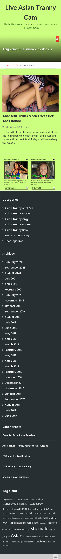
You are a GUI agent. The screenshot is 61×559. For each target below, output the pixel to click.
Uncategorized (14, 241)
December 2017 (14, 383)
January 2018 (13, 377)
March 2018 (12, 366)
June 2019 (11, 328)
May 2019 (10, 333)
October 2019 (13, 306)
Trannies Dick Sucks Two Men (19, 435)
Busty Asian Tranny (17, 235)
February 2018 (13, 372)
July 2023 (11, 278)
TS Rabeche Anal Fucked (16, 456)
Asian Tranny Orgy (16, 219)
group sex (6, 537)
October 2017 (13, 394)
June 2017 (11, 416)
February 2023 (14, 289)
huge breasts (7, 500)
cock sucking (7, 529)
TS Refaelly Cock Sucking (16, 466)
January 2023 (13, 295)
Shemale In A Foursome (15, 476)
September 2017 (15, 399)
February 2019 (13, 350)
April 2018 (11, 361)
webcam (29, 504)
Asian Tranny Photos (18, 224)
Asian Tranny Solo (16, 230)
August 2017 (12, 405)
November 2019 (14, 300)
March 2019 (12, 344)
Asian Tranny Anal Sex (19, 208)
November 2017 (14, 388)
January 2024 (14, 262)
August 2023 (13, 273)
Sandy (4, 518)
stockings (38, 499)
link (58, 508)
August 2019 (12, 317)
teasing (22, 504)
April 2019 (11, 339)
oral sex (5, 545)
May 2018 (10, 355)
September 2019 (15, 311)
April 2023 (11, 284)
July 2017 (10, 410)
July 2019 (10, 322)
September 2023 (15, 267)
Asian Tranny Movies (18, 213)
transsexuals (10, 503)
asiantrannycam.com (23, 499)
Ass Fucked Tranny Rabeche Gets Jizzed (25, 445)
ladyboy (38, 503)
